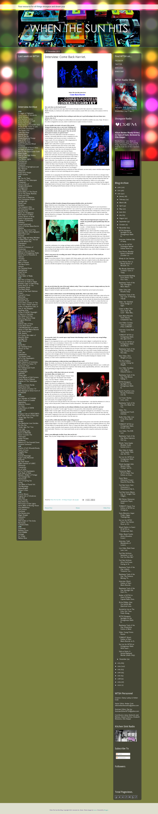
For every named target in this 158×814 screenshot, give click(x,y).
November (123, 228)
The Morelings (23, 486)
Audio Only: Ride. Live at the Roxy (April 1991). (126, 419)
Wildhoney (22, 440)
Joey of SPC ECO (24, 140)
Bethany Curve (23, 530)
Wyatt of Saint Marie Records (28, 329)
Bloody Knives (23, 134)
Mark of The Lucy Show (26, 251)
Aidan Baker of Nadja (25, 276)
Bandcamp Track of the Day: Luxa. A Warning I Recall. (127, 297)
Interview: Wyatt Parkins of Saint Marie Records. (125, 583)
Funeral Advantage (24, 456)
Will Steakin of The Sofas (27, 521)
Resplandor (22, 165)
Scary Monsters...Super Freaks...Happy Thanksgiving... (126, 515)
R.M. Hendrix (22, 333)
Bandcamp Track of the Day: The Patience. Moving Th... (127, 576)
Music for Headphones (26, 213)
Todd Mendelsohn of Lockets (28, 328)
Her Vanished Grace (25, 268)
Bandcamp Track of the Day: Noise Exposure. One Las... (127, 438)
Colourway (22, 528)
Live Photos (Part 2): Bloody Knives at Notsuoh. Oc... (126, 263)
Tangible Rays (23, 452)
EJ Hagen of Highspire (25, 113)
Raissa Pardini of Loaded (26, 400)
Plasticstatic (22, 479)
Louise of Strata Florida (26, 385)
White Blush (22, 341)
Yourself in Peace (24, 295)
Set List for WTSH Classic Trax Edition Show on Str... (126, 522)
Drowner (21, 236)
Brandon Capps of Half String (28, 284)
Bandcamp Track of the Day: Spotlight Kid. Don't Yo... (127, 590)
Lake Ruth (21, 498)
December (123, 659)
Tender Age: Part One (25, 417)
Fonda (20, 351)
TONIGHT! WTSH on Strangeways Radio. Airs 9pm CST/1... (126, 337)
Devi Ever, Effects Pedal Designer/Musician (26, 319)
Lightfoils (21, 373)
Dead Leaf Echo (23, 196)
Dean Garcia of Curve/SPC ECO (29, 125)
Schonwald (21, 410)
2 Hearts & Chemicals (25, 314)
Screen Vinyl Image (24, 123)
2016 (119, 672)
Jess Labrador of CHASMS (27, 398)
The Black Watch (24, 289)
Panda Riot (21, 345)
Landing (20, 322)
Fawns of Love (23, 450)
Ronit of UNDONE (24, 433)
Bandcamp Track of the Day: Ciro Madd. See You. (127, 405)
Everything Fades (24, 431)
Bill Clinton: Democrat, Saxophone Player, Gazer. (127, 501)
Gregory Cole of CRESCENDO (28, 414)
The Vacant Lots (23, 130)
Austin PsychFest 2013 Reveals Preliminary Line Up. (126, 393)
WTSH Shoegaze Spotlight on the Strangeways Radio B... (126, 233)
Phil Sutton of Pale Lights (27, 504)
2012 (119, 194)
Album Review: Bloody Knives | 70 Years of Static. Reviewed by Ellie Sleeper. (127, 134)
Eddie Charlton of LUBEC (27, 463)
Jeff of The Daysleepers (26, 471)
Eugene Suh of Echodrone (27, 496)
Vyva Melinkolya (23, 507)
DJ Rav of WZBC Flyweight (27, 312)
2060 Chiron (22, 261)
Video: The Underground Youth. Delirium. (126, 412)
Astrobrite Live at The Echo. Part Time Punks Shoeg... (126, 611)
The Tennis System (24, 331)
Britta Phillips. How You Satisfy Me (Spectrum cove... (125, 604)
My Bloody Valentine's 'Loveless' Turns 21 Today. (126, 270)
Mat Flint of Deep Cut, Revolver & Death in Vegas (27, 281)
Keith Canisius (23, 174)
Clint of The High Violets (27, 155)
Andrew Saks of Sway (25, 324)
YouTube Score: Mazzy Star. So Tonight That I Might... (127, 494)
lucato (95, 810)
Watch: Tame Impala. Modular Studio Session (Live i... (126, 445)
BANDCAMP (119, 72)
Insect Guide (22, 153)
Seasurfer (21, 460)
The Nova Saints (23, 264)
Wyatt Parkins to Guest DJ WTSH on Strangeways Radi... (127, 529)
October (122, 225)
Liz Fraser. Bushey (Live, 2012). (125, 399)
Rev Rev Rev (22, 425)
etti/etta (21, 519)
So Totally (21, 536)
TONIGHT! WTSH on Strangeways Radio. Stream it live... (126, 426)
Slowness (21, 222)
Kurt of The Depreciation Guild (29, 151)
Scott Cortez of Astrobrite (27, 115)
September (123, 221)
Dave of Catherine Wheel (27, 144)
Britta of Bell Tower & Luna (28, 127)
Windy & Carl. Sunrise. (126, 258)
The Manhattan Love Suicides (28, 423)
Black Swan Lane (23, 234)
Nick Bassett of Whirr (25, 215)
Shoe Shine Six (23, 502)
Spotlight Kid (22, 201)
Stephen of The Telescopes (27, 180)
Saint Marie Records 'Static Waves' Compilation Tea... (126, 318)
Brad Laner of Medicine (26, 197)
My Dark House (23, 461)
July (120, 215)
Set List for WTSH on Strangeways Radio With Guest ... (126, 646)
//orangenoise (23, 188)
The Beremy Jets (24, 513)
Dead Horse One (24, 387)
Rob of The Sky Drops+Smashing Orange (26, 137)
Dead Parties (22, 272)
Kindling (21, 454)
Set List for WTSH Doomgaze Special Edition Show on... (126, 246)
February (122, 199)
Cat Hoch (21, 406)
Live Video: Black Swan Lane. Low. (127, 549)
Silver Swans (22, 370)
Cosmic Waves (23, 494)
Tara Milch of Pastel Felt (26, 484)
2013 (119, 663)
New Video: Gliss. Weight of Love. (125, 357)
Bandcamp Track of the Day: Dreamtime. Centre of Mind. (127, 627)
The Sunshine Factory (25, 119)
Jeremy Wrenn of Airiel (26, 217)
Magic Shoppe (23, 515)
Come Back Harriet (24, 326)
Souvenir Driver (23, 301)
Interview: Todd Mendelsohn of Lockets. (125, 543)
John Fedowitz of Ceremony (28, 362)
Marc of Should (23, 262)
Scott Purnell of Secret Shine (28, 148)
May (121, 209)
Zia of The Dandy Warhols (27, 194)
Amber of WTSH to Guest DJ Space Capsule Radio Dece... (127, 597)
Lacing (20, 483)
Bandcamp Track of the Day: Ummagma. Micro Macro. (127, 284)
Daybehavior (22, 354)
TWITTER (118, 64)
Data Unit (21, 245)
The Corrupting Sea (25, 481)
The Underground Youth (26, 368)
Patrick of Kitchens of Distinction (25, 248)
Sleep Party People (24, 173)
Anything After (23, 310)
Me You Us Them (24, 178)
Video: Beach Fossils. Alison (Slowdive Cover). (126, 536)
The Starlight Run (24, 477)
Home (78, 508)
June (121, 212)
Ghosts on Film (23, 349)
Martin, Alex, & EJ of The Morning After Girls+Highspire (28, 231)
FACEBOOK (119, 61)
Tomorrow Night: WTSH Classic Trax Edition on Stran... (126, 473)
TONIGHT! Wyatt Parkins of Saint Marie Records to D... (127, 639)
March (121, 203)
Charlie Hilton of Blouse (26, 379)
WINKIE (21, 419)
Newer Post (48, 508)
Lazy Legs (21, 429)
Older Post (106, 508)
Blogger (106, 810)
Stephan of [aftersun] (25, 220)
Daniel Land (22, 203)
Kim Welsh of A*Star (25, 316)
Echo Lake (21, 352)
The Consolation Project (26, 199)
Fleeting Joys (22, 161)
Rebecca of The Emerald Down (29, 442)
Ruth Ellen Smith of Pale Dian (28, 416)
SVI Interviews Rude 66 (26, 209)
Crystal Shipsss (23, 360)
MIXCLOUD (119, 68)
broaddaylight (23, 372)
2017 (119, 676)
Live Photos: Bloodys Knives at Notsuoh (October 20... (126, 253)
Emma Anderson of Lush (26, 121)
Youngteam (22, 182)
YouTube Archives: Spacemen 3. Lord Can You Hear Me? (126, 555)
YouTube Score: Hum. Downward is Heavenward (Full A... (127, 487)
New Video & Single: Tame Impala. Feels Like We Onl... (126, 452)
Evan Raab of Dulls (24, 473)
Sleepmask (21, 171)
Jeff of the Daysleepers (26, 129)
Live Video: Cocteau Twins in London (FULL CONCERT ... (126, 325)
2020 (119, 685)
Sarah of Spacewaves (25, 218)
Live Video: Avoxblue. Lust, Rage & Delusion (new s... (126, 370)
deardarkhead (22, 270)
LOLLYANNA (22, 532)
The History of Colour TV (27, 364)
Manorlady (21, 297)
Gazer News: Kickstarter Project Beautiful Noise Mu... (127, 480)
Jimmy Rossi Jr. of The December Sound (26, 286)
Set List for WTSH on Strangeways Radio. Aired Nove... (126, 344)
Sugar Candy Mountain (26, 458)
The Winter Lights (24, 159)
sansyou (21, 266)
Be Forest (21, 274)
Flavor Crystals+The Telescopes (25, 436)
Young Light (22, 375)
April (121, 206)
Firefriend (21, 511)
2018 (119, 679)
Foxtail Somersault (24, 224)
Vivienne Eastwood (24, 444)
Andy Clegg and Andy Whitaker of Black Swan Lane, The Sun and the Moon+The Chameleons (29, 240)
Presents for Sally (24, 142)
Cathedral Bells (23, 525)
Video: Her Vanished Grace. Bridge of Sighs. (126, 304)
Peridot (20, 421)
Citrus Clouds (23, 500)
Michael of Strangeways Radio (28, 253)
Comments (120, 758)
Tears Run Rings (23, 132)
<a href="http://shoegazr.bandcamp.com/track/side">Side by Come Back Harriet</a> (65, 194)
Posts (119, 754)
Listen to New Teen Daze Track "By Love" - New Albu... (126, 311)
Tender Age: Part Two (25, 427)
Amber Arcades (23, 439)
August (122, 218)
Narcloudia (21, 523)
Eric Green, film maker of (27, 336)
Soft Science (22, 509)
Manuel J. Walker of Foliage (27, 475)
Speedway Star (23, 299)
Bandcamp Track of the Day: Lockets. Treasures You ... (127, 569)
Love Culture (22, 157)
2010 (119, 187)
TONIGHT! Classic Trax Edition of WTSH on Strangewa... (127, 508)
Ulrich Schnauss (23, 117)
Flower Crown (23, 490)
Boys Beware (22, 190)
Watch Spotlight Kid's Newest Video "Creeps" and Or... (126, 466)
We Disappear (28, 308)
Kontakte (21, 205)
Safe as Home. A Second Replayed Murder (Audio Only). (127, 653)
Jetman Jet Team (23, 366)
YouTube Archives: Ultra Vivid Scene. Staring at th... (126, 562)
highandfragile (23, 488)
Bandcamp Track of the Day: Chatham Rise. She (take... (127, 351)
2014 (119, 666)
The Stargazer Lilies (25, 207)
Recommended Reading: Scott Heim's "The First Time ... (127, 277)
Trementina (22, 467)
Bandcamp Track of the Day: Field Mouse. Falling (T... (127, 377)
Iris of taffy (22, 469)
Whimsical (21, 465)
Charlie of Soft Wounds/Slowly (29, 448)
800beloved (22, 163)
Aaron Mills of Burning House (28, 506)
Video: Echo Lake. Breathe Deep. (125, 291)
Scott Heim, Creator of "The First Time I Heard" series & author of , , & (28, 305)
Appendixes (22, 402)
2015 (119, 669)
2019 (119, 682)
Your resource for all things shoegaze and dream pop (41, 6)
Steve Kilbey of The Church (27, 192)
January (122, 196)
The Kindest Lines (24, 356)
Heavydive (21, 517)
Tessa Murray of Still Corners (28, 377)
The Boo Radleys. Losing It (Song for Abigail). (126, 363)
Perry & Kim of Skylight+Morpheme (25, 185)
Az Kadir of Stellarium (25, 150)
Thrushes (21, 259)
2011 (119, 190)
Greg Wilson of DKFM (26, 408)
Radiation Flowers (24, 404)
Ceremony (21, 146)
